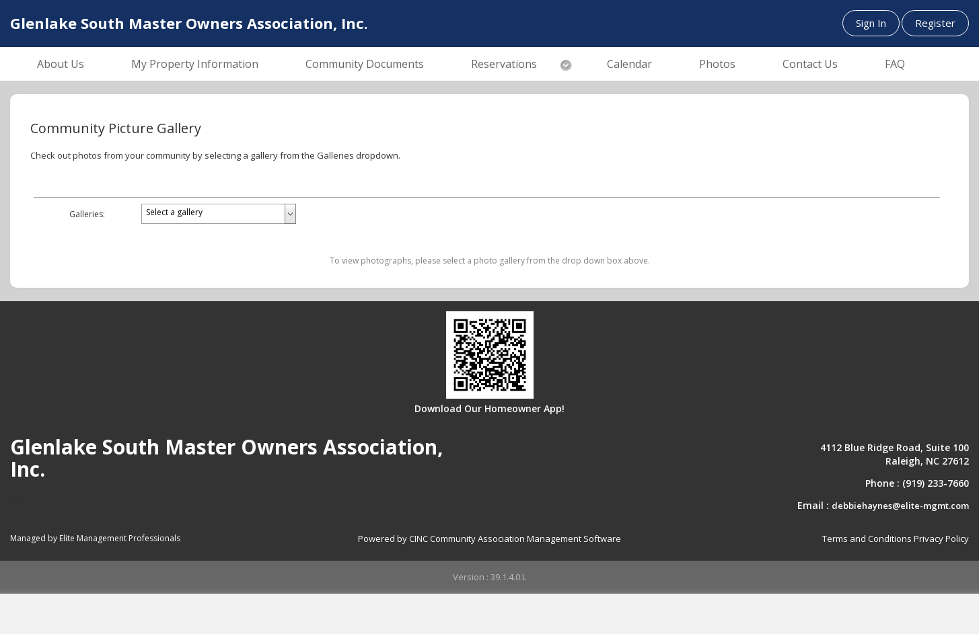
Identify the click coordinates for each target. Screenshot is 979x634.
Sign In (871, 23)
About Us (60, 63)
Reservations (504, 63)
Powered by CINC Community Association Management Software (489, 538)
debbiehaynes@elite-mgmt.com (900, 506)
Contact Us (810, 63)
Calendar (629, 63)
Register (935, 23)
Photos (717, 63)
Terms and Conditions (867, 538)
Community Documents (364, 63)
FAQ (895, 63)
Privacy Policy (941, 538)
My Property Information (194, 63)
